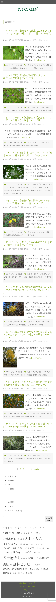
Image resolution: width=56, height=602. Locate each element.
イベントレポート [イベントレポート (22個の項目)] (41, 544)
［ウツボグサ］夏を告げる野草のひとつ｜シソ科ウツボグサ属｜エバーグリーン (27, 77)
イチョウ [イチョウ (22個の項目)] (32, 544)
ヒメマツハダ (42, 142)
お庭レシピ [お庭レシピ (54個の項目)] (26, 532)
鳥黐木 (10, 461)
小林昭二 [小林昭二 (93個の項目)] (44, 558)
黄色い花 (31, 235)
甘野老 (35, 68)
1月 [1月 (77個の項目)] (5, 528)
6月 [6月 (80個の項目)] (30, 528)
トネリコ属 (21, 187)
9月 (27, 413)
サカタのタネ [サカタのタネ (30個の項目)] (39, 548)
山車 (34, 458)
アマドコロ (34, 65)
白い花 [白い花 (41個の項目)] (32, 569)
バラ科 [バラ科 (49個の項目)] (6, 552)
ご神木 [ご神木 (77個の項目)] (36, 532)
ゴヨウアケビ (9, 277)
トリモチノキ (35, 455)
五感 (13, 416)
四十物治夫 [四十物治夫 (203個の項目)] (11, 557)
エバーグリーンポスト (14, 65)
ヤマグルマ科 (18, 458)
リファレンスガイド (15, 511)
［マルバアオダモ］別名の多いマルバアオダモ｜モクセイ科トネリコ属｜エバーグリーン (27, 154)
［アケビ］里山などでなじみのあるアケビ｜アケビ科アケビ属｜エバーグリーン (27, 244)
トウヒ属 (33, 142)
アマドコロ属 (44, 65)
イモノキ (34, 321)
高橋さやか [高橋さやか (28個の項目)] (21, 573)
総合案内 (11, 502)
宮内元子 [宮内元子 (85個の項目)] (33, 558)
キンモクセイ (35, 413)
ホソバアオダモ (32, 187)
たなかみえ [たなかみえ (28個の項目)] (20, 539)
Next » (36, 469)
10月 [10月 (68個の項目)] (5, 532)
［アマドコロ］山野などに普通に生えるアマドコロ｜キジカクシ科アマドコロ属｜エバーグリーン (27, 33)
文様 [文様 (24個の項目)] (11, 565)
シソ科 (12, 110)
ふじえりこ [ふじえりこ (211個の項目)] (33, 538)
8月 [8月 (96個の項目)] (40, 528)
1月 (27, 184)
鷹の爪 (41, 325)
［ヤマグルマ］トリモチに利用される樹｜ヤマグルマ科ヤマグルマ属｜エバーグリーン (27, 425)
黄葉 (45, 375)
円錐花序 (23, 190)
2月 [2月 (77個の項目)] (10, 528)
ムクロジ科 (19, 375)
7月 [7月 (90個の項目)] (35, 528)
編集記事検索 (49, 519)
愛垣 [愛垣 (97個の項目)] (6, 564)
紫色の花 (44, 110)
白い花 (41, 68)
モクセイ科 (8, 190)
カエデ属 (34, 372)
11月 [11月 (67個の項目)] (11, 532)
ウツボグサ (34, 107)
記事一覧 (11, 480)
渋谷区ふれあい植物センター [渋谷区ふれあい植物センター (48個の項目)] (16, 569)
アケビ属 (40, 274)
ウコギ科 (41, 321)
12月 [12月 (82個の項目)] (17, 532)
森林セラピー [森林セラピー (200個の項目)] (23, 564)
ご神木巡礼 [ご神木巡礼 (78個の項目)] (9, 538)
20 (31, 469)
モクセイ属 (45, 413)
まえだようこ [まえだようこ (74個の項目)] (11, 543)
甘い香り (38, 416)
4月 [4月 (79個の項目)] (20, 528)
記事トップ (12, 476)
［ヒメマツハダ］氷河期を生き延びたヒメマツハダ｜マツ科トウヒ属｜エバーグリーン (27, 119)
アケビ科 (47, 274)
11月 (28, 321)
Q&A (10, 485)
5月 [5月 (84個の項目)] (25, 528)
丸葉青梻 (16, 190)
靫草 (50, 110)
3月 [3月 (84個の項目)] (15, 528)
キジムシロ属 (44, 232)
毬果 (28, 145)
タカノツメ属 (13, 325)
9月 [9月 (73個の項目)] (45, 528)
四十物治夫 (17, 68)
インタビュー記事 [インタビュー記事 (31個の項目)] (9, 548)
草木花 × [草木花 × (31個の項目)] (47, 569)
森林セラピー (27, 68)
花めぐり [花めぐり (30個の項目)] (39, 569)
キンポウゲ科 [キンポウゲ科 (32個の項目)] (29, 548)
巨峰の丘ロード (40, 277)
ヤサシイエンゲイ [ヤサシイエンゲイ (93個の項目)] (20, 552)
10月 (28, 372)
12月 (28, 274)
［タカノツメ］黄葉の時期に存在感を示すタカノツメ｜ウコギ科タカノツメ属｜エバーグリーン (27, 290)
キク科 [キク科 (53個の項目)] (20, 547)
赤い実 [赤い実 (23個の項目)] (14, 573)
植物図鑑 (11, 489)
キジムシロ (34, 232)
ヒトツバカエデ (44, 372)
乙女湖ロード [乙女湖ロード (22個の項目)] (36, 552)
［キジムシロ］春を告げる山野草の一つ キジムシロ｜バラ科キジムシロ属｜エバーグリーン (27, 202)
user (6, 40)
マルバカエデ (9, 375)
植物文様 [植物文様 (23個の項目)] (37, 565)
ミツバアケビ (19, 277)
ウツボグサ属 (44, 107)
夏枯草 (27, 110)
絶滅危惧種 (34, 145)
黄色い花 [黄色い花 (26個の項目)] (29, 573)
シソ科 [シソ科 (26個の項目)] (47, 548)
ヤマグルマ (45, 455)
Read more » (39, 60)
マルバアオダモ (44, 187)
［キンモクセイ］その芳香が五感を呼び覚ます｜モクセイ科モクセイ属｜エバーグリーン (27, 383)
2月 (27, 65)
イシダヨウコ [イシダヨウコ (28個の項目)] (24, 544)
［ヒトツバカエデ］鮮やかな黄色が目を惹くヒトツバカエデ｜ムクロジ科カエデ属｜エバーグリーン (27, 334)
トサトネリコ (11, 187)
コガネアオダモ (35, 184)
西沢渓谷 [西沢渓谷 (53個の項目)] (7, 572)
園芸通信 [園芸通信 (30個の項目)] (24, 558)
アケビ (33, 274)
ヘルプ (10, 506)
